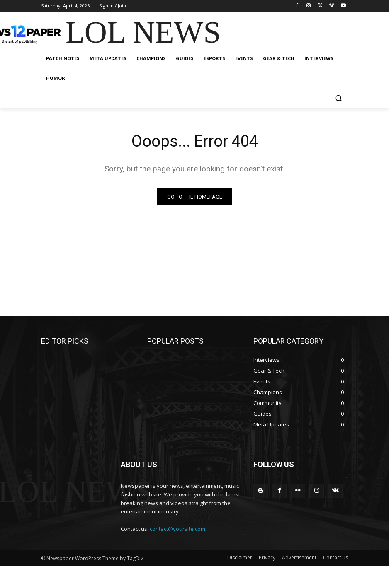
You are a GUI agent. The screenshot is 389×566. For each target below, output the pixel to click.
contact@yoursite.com (177, 528)
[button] (338, 98)
